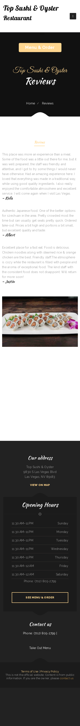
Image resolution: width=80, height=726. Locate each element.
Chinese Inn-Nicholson (32, 709)
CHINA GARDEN (43, 709)
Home (30, 103)
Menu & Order (40, 47)
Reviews (39, 143)
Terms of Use (29, 671)
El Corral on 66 (48, 709)
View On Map (40, 485)
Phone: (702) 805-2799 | (40, 633)
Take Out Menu (40, 648)
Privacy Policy (49, 671)
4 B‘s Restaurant (38, 709)
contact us (67, 678)
